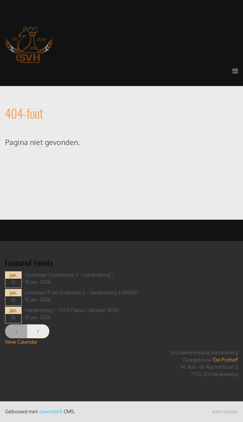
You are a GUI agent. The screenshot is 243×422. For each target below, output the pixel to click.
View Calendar (21, 342)
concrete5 (50, 411)
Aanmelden (225, 411)
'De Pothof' (225, 360)
